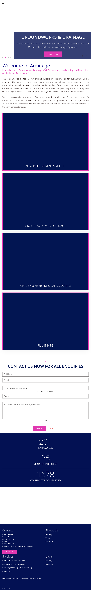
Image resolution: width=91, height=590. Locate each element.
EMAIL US (9, 552)
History (49, 534)
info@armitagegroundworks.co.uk (17, 546)
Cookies (49, 564)
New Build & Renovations (13, 561)
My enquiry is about (45, 391)
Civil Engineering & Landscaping (17, 568)
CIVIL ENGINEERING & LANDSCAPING (8, 57)
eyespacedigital (34, 578)
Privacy (49, 561)
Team (48, 538)
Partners (49, 541)
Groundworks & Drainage (13, 564)
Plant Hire (7, 571)
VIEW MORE (53, 53)
